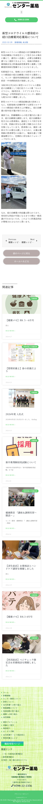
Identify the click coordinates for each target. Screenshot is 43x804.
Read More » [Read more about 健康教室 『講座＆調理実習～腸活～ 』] (10, 528)
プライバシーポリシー (21, 794)
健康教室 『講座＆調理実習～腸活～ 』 (21, 514)
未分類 (25, 42)
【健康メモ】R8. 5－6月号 (20, 320)
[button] (21, 12)
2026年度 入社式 (14, 414)
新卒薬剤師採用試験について (21, 462)
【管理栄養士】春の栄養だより (21, 370)
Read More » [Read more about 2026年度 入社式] (10, 425)
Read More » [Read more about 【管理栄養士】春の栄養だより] (10, 376)
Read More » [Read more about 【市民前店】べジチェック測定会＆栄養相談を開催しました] (10, 671)
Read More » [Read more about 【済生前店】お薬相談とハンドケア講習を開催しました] (10, 579)
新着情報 (18, 42)
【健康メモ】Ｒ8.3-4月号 (19, 616)
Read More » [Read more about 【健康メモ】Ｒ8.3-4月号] (10, 622)
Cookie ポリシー (21, 797)
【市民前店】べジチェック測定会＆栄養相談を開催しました (21, 662)
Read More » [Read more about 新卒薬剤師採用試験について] (10, 475)
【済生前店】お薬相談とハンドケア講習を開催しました (21, 567)
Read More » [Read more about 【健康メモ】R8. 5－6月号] (10, 331)
